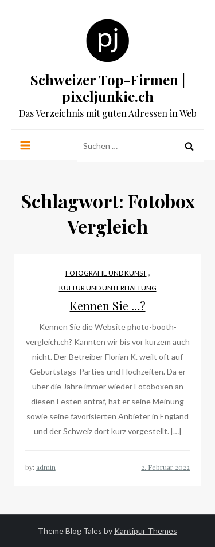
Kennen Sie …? (108, 305)
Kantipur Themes (145, 531)
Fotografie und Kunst (106, 273)
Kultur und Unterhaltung (108, 288)
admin (46, 466)
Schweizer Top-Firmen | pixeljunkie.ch (107, 87)
